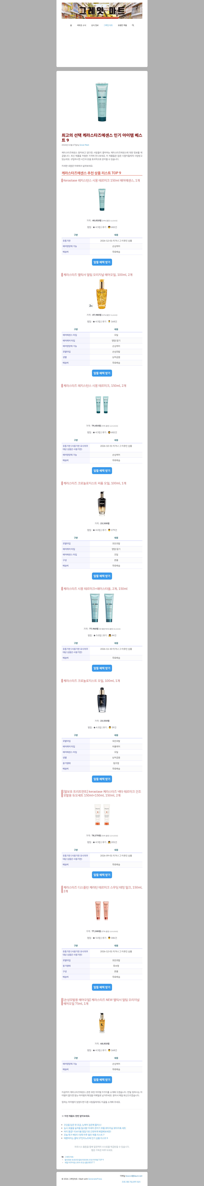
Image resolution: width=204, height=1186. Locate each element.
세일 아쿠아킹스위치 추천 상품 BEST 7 (80, 1162)
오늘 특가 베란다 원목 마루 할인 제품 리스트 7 (84, 1134)
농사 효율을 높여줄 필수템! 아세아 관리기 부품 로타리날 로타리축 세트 (95, 1128)
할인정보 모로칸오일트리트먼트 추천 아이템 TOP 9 (84, 1159)
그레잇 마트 (108, 25)
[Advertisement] (102, 49)
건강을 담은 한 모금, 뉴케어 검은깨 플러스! (82, 1125)
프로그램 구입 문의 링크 (131, 1181)
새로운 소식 (81, 25)
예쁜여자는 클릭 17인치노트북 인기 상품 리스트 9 (86, 1138)
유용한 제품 (122, 25)
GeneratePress (95, 1179)
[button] (133, 25)
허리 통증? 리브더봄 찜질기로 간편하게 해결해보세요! (87, 1131)
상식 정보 (94, 25)
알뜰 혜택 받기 (102, 262)
